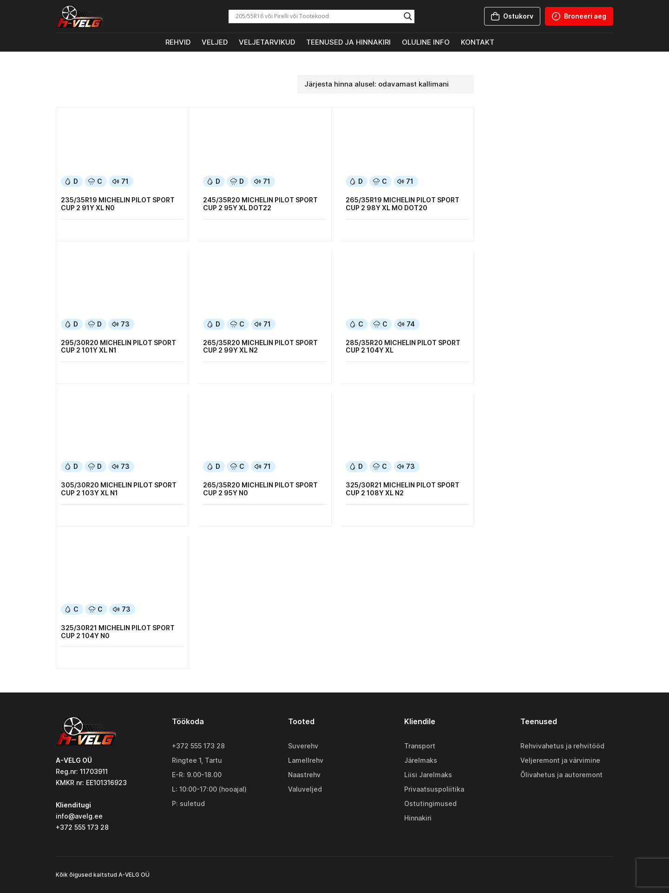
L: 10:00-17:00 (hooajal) (209, 789)
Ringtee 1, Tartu (197, 760)
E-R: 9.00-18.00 (197, 775)
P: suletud (188, 803)
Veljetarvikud (267, 42)
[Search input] (317, 16)
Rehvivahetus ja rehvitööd (562, 746)
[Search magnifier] (407, 16)
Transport (419, 746)
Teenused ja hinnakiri (348, 42)
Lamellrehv (305, 760)
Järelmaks (420, 760)
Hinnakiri (418, 818)
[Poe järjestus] (385, 84)
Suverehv (303, 746)
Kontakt (477, 42)
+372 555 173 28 (198, 746)
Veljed (215, 42)
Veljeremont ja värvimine (560, 760)
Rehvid (177, 42)
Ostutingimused (430, 803)
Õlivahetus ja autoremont (561, 775)
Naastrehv (304, 775)
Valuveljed (305, 789)
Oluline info (426, 42)
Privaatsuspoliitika (434, 789)
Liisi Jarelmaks (428, 775)
